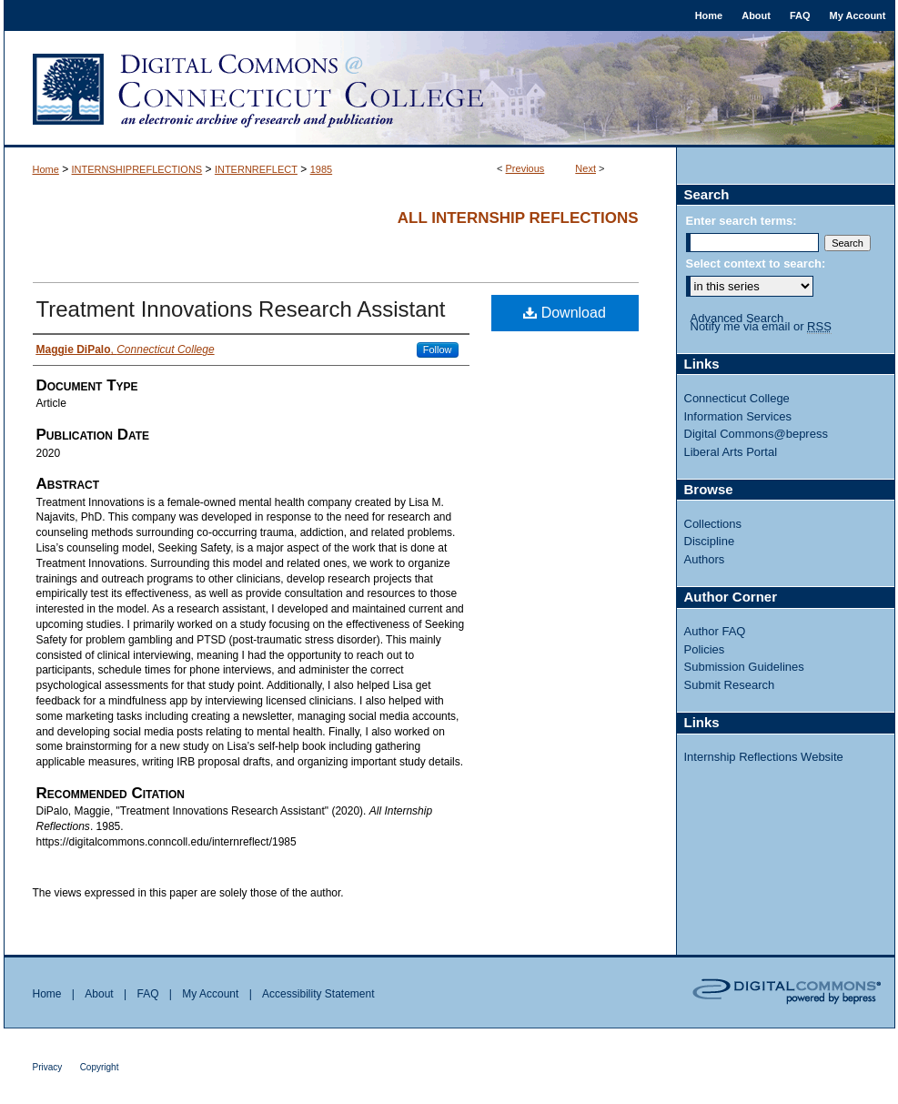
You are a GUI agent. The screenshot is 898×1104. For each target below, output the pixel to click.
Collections (713, 524)
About (99, 994)
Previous (525, 168)
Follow (437, 349)
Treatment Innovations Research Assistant (241, 309)
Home (46, 169)
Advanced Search (737, 318)
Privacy (48, 1067)
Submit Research (729, 685)
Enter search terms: (741, 221)
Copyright (99, 1067)
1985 (321, 169)
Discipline (709, 541)
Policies (704, 649)
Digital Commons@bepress (756, 434)
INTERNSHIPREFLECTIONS (137, 169)
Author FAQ (715, 631)
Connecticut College (737, 398)
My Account (210, 994)
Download (564, 312)
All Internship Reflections (518, 218)
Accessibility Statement (318, 994)
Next (585, 168)
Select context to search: (756, 263)
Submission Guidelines (744, 667)
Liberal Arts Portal (731, 452)
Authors (704, 559)
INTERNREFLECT (256, 169)
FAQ (147, 994)
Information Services (738, 416)
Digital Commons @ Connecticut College (449, 89)
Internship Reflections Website (763, 757)
